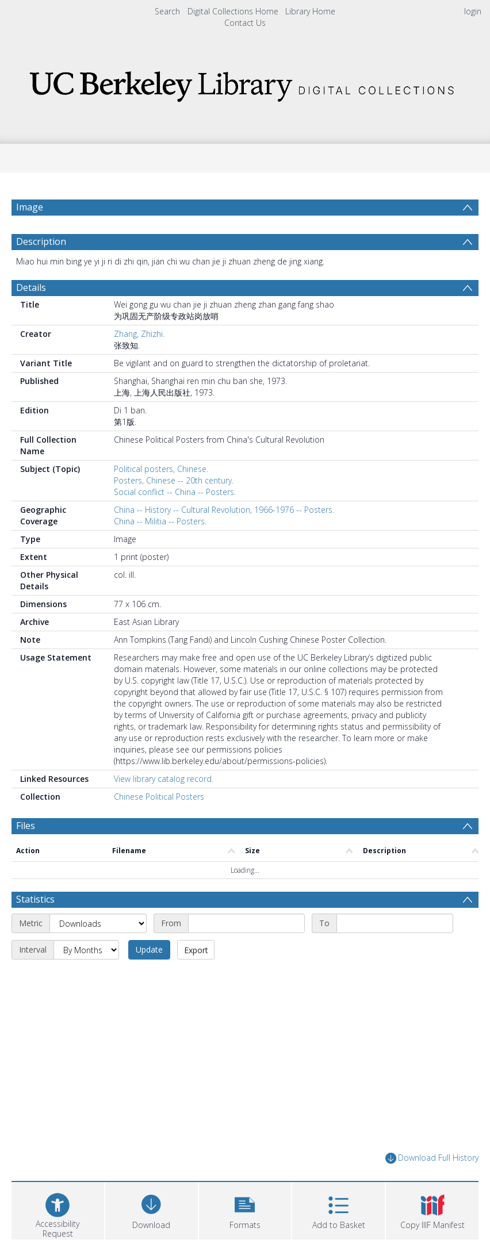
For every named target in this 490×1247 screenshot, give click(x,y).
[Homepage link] (245, 83)
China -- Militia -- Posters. (160, 521)
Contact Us (245, 22)
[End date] (394, 923)
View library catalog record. (163, 778)
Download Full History (431, 1158)
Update (149, 949)
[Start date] (246, 923)
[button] (245, 1209)
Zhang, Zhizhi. (139, 333)
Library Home (310, 11)
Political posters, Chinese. (161, 468)
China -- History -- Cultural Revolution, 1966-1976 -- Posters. (224, 509)
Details (31, 287)
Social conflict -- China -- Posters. (175, 491)
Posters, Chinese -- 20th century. (173, 480)
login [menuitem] (472, 11)
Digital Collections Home (232, 11)
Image (29, 207)
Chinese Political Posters (159, 796)
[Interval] (86, 950)
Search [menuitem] (167, 11)
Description (41, 241)
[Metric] (98, 923)
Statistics (35, 899)
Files (25, 825)
